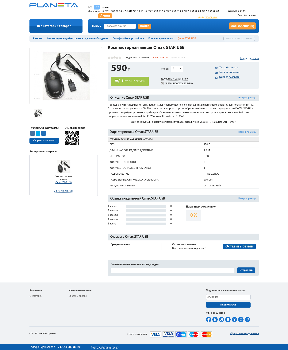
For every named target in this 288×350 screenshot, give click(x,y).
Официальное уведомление (244, 333)
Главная (38, 38)
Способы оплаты (247, 15)
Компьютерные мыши (161, 38)
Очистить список (63, 190)
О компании (35, 296)
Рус (97, 7)
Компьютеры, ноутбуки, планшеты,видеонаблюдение (77, 38)
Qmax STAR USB (64, 182)
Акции (105, 15)
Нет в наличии (133, 81)
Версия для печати (249, 58)
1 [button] (173, 68)
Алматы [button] (106, 7)
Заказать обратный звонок (105, 347)
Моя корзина (242, 26)
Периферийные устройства (128, 38)
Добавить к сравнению (174, 78)
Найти (144, 26)
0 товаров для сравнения (239, 38)
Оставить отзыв (239, 246)
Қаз (90, 7)
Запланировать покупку (179, 83)
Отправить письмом (43, 140)
